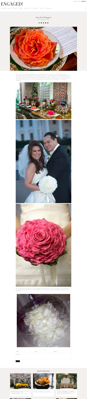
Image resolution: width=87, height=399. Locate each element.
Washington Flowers (43, 19)
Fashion (14, 8)
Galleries (35, 8)
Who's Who (28, 8)
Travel (21, 8)
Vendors (3, 8)
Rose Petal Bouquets (43, 17)
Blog (9, 8)
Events (42, 8)
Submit (17, 361)
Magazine (48, 8)
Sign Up (79, 1)
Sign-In (75, 1)
